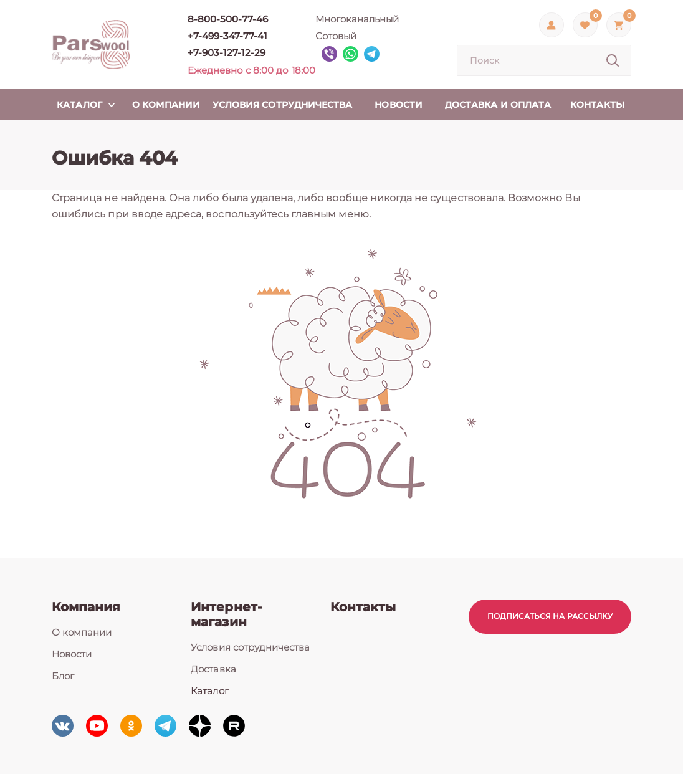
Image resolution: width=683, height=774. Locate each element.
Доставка (213, 669)
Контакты (363, 607)
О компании (82, 632)
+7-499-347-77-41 (228, 36)
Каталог (209, 691)
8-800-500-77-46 (228, 19)
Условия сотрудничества (250, 647)
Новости (72, 654)
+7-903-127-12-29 (227, 53)
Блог (63, 676)
